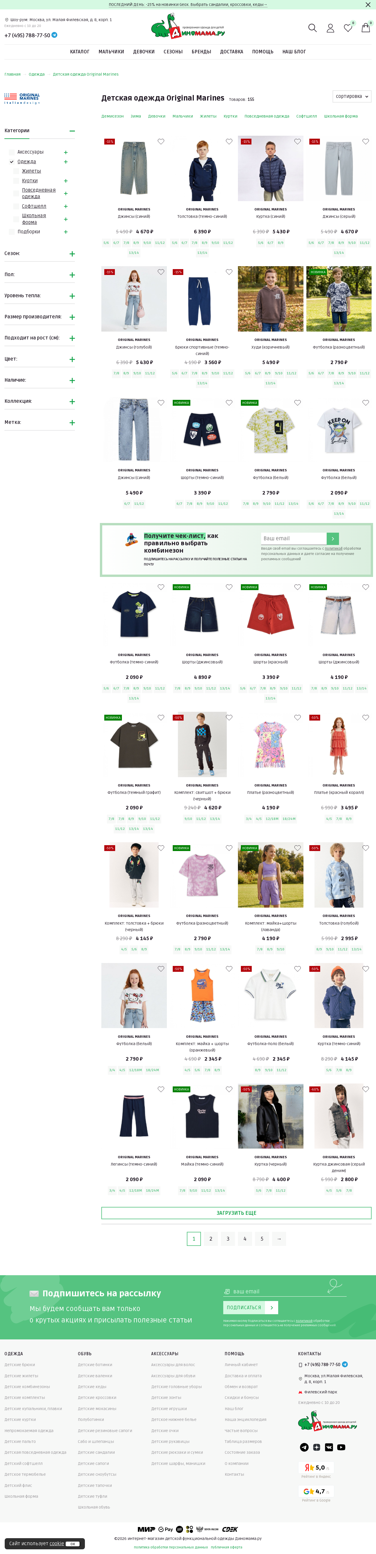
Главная (15, 74)
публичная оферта (226, 1547)
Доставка (231, 52)
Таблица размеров (243, 1441)
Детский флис (18, 1485)
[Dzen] (316, 1447)
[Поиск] (313, 28)
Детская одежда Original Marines (86, 74)
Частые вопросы (241, 1430)
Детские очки (165, 1430)
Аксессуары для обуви (173, 1375)
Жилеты (31, 171)
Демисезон (112, 116)
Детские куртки (20, 1419)
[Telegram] (54, 35)
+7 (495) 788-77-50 (27, 35)
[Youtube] (341, 1447)
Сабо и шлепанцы (96, 1441)
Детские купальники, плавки (33, 1408)
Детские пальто (20, 1441)
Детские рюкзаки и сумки (177, 1452)
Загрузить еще (236, 1213)
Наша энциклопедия (245, 1419)
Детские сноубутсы (97, 1474)
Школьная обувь (94, 1507)
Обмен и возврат (241, 1386)
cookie (57, 1544)
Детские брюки (19, 1364)
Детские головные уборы (176, 1386)
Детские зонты (166, 1397)
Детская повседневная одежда (35, 1452)
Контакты (234, 1474)
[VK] (329, 1447)
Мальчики (111, 52)
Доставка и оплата (243, 1375)
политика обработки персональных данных (171, 1547)
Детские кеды (92, 1386)
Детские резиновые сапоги (105, 1430)
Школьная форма (341, 116)
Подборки (29, 232)
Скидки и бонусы (242, 1397)
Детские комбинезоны (27, 1386)
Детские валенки (95, 1375)
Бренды (201, 52)
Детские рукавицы (170, 1441)
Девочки (144, 52)
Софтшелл (34, 206)
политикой (334, 548)
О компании (237, 1463)
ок (72, 1544)
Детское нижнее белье (174, 1419)
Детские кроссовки (97, 1397)
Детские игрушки (169, 1408)
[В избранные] (161, 141)
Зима (136, 116)
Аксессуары (31, 152)
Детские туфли (92, 1496)
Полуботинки (91, 1419)
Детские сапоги (93, 1463)
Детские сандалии (96, 1452)
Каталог (80, 52)
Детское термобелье (25, 1474)
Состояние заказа (242, 1452)
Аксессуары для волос (173, 1364)
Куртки (30, 181)
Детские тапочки (95, 1485)
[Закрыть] (368, 4)
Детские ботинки (95, 1364)
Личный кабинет (241, 1364)
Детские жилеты (21, 1375)
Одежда (40, 74)
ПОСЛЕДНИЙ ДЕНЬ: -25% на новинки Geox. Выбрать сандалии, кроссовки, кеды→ (188, 4)
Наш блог (294, 52)
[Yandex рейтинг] (316, 1470)
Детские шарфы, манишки (178, 1463)
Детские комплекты (24, 1397)
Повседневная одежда (266, 116)
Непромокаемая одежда (28, 1430)
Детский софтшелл (23, 1463)
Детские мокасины (97, 1408)
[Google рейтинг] (316, 1494)
